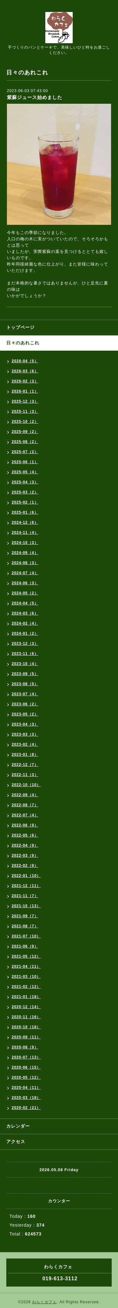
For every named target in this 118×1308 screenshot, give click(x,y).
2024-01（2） (25, 633)
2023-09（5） (25, 674)
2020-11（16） (26, 1017)
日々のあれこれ (22, 342)
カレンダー (18, 1126)
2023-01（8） (25, 754)
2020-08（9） (25, 1047)
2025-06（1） (25, 462)
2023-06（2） (25, 704)
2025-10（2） (25, 421)
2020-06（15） (26, 1067)
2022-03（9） (25, 855)
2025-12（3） (25, 401)
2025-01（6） (25, 512)
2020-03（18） (26, 1097)
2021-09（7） (25, 916)
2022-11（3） (25, 775)
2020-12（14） (26, 1007)
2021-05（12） (26, 956)
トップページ (20, 327)
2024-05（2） (25, 593)
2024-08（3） (25, 563)
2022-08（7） (25, 805)
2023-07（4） (25, 694)
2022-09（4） (25, 795)
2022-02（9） (25, 865)
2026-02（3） (25, 381)
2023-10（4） (25, 664)
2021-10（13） (26, 906)
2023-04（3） (25, 724)
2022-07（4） (25, 815)
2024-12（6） (25, 522)
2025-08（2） (25, 442)
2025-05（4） (25, 472)
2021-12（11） (26, 886)
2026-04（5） (25, 361)
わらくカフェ (44, 1302)
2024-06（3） (25, 583)
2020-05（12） (26, 1077)
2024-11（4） (25, 532)
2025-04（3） (25, 482)
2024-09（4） (25, 553)
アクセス (15, 1141)
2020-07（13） (26, 1057)
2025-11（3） (25, 411)
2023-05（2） (25, 714)
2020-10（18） (26, 1027)
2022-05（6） (25, 835)
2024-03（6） (25, 613)
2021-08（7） (25, 926)
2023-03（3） (25, 734)
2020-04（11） (26, 1087)
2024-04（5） (25, 603)
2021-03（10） (26, 976)
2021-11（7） (25, 896)
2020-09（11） (26, 1037)
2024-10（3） (25, 542)
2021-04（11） (26, 966)
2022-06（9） (25, 825)
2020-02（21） (26, 1108)
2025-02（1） (25, 502)
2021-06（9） (25, 946)
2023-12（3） (25, 643)
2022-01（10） (26, 875)
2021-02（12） (26, 986)
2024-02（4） (25, 623)
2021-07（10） (26, 936)
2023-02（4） (25, 744)
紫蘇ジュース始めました (34, 97)
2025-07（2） (25, 452)
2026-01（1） (25, 391)
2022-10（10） (26, 785)
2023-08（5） (25, 684)
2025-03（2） (25, 492)
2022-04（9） (25, 845)
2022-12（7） (25, 764)
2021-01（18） (26, 997)
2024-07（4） (25, 573)
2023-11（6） (25, 653)
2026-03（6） (25, 371)
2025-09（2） (25, 431)
